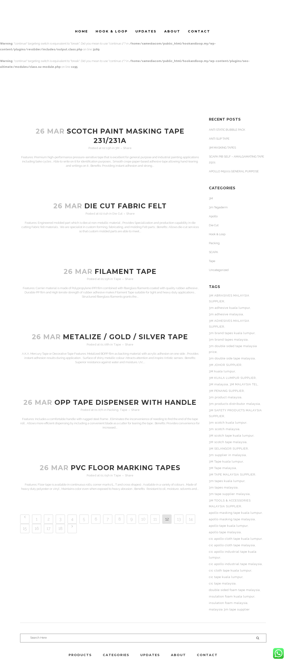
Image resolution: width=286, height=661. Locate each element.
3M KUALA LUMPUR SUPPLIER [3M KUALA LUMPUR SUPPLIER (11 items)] (232, 378)
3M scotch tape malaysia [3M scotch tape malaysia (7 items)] (228, 442)
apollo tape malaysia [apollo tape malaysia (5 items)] (225, 532)
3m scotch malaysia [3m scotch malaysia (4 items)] (224, 429)
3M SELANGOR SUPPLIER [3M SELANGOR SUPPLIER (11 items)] (228, 448)
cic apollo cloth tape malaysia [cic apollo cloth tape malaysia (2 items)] (232, 545)
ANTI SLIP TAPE (219, 138)
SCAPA (213, 252)
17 (48, 528)
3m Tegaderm (218, 207)
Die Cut (117, 213)
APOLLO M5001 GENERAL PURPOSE (234, 171)
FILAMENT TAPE (126, 271)
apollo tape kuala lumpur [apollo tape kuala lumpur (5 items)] (228, 525)
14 (191, 519)
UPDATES (150, 655)
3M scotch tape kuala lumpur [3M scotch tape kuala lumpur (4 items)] (231, 435)
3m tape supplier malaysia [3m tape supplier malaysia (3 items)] (229, 494)
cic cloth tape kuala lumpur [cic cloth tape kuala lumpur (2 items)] (230, 570)
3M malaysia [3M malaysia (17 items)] (218, 384)
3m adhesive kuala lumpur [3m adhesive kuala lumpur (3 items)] (229, 307)
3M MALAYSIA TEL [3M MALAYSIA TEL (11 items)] (244, 384)
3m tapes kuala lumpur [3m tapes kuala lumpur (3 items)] (227, 481)
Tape (117, 279)
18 (60, 528)
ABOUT (178, 655)
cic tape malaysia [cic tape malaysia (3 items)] (222, 583)
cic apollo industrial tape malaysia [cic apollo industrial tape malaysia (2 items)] (235, 564)
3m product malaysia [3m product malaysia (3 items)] (225, 397)
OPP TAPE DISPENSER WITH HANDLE (126, 402)
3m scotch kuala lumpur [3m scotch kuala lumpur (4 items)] (227, 422)
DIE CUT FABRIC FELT (125, 206)
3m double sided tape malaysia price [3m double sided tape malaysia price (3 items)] (233, 349)
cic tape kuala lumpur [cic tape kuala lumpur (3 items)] (226, 577)
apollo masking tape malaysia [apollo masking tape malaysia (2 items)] (232, 519)
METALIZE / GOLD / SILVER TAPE (125, 337)
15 (25, 528)
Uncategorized (219, 270)
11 (155, 519)
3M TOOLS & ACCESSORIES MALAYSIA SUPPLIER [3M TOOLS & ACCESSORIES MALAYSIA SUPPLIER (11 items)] (230, 503)
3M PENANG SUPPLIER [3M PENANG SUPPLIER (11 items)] (226, 390)
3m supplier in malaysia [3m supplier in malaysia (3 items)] (227, 455)
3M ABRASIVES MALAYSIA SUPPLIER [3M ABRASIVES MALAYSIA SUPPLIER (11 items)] (229, 298)
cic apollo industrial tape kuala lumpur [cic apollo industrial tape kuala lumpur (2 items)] (233, 554)
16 (37, 528)
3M (117, 148)
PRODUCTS (80, 655)
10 (143, 519)
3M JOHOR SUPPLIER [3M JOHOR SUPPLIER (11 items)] (225, 365)
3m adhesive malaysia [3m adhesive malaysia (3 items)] (226, 314)
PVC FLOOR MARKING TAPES (126, 468)
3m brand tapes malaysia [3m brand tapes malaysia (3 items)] (228, 339)
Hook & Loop (217, 234)
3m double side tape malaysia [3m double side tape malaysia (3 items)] (232, 358)
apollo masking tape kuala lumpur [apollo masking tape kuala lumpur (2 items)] (235, 512)
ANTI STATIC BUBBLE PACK (227, 129)
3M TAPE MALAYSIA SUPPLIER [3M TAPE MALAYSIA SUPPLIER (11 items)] (232, 474)
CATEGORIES (116, 655)
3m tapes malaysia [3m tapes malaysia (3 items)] (223, 487)
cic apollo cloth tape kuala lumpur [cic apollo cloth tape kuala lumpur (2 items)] (235, 538)
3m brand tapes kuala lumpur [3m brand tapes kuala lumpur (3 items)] (232, 333)
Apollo (213, 216)
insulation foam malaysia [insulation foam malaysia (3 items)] (228, 603)
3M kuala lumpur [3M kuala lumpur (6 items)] (222, 371)
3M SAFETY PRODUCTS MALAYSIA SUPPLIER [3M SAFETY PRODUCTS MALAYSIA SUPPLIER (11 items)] (235, 413)
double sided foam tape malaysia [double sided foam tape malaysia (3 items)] (234, 590)
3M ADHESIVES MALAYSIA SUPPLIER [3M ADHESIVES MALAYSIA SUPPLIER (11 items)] (229, 323)
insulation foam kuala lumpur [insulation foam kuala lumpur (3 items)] (231, 596)
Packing (112, 410)
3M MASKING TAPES (222, 147)
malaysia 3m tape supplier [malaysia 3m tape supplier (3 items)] (229, 609)
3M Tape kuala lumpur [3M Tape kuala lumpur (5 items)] (226, 461)
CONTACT (207, 655)
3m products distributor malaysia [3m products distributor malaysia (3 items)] (234, 403)
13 (179, 519)
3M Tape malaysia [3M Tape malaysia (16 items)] (222, 468)
